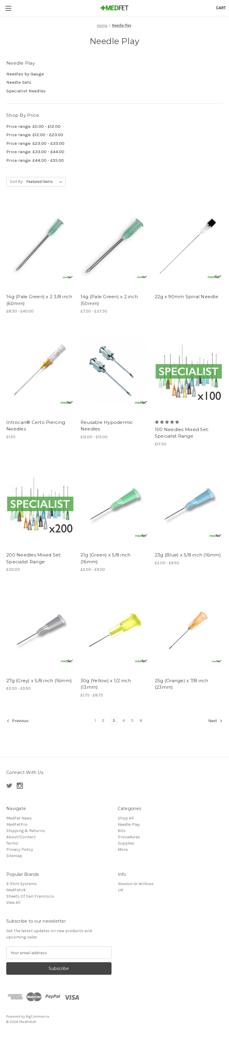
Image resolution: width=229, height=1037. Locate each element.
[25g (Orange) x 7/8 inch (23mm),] (189, 629)
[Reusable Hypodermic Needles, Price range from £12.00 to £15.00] (114, 371)
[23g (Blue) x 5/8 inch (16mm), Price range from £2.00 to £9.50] (189, 504)
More (123, 849)
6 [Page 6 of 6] (141, 720)
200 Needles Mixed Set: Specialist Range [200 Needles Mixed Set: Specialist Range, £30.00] (33, 558)
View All (13, 902)
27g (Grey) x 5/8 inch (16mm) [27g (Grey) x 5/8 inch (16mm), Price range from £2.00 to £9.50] (39, 680)
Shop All (126, 818)
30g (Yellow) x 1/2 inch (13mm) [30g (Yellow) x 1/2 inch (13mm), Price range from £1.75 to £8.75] (106, 684)
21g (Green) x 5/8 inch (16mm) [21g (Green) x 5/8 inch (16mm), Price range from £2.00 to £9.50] (106, 558)
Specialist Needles (26, 91)
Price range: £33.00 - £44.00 (35, 151)
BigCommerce (37, 1016)
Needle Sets (18, 82)
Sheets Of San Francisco (30, 896)
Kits (122, 830)
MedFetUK (16, 890)
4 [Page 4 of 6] (124, 720)
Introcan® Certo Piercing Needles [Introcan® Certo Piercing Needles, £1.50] (35, 425)
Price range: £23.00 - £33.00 (35, 143)
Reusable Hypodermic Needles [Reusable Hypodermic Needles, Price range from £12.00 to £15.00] (107, 425)
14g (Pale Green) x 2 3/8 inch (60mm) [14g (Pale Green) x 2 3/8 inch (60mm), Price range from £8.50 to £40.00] (39, 300)
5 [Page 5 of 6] (132, 720)
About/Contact (21, 836)
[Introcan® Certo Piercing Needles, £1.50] (40, 371)
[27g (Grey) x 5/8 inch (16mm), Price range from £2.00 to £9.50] (40, 629)
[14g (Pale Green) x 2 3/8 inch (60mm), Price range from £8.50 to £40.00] (40, 245)
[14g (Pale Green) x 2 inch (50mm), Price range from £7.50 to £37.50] (114, 245)
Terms (12, 843)
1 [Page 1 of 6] (95, 720)
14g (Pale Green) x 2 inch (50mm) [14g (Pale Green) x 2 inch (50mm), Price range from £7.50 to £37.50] (109, 300)
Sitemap (14, 855)
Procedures (129, 836)
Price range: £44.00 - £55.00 (35, 160)
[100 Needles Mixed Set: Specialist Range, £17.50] (189, 371)
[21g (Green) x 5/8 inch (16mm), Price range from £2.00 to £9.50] (114, 504)
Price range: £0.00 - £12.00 (33, 126)
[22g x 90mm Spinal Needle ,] (189, 245)
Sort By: (16, 181)
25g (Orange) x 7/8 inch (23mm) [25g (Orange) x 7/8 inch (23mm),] (181, 684)
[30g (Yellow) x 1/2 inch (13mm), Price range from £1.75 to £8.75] (114, 629)
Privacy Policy (19, 849)
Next (215, 721)
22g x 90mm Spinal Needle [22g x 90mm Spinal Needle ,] (186, 296)
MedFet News (19, 818)
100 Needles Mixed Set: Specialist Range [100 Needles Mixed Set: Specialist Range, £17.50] (182, 433)
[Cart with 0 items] (221, 8)
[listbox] (45, 181)
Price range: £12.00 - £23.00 (34, 134)
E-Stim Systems (21, 883)
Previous (18, 721)
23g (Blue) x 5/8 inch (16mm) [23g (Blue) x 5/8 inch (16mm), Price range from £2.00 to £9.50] (188, 555)
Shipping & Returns (25, 830)
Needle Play (129, 824)
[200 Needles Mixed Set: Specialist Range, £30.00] (40, 504)
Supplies (126, 843)
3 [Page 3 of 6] (113, 720)
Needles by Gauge (25, 74)
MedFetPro (16, 824)
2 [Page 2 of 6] (103, 720)
